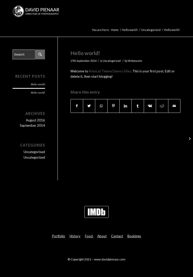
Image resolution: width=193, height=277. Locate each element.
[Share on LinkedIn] (125, 105)
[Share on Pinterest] (113, 105)
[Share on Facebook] (77, 105)
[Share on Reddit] (162, 105)
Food (89, 236)
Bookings (134, 236)
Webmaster (135, 60)
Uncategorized (112, 60)
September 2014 (32, 125)
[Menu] (173, 11)
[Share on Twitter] (89, 105)
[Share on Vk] (150, 105)
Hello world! (85, 53)
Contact (117, 236)
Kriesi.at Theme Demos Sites (110, 71)
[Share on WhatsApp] (101, 105)
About (102, 236)
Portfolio (58, 236)
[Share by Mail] (174, 105)
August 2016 (35, 120)
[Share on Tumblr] (137, 105)
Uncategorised (34, 152)
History (75, 236)
